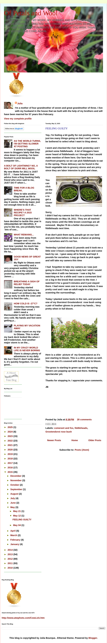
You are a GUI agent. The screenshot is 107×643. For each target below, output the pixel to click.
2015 (10, 472)
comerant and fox (63, 428)
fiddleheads (81, 428)
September (16, 489)
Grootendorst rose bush (58, 431)
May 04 (17, 525)
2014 (10, 550)
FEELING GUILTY (56, 128)
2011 (10, 563)
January (15, 544)
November (16, 480)
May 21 (17, 511)
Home (74, 440)
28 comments (84, 419)
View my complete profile (18, 118)
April (13, 531)
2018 (10, 458)
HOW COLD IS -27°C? (25, 303)
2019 (10, 454)
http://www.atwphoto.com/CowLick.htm (23, 618)
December (16, 476)
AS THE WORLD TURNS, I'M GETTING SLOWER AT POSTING (27, 144)
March (14, 535)
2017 (10, 463)
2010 (10, 568)
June (13, 503)
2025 (10, 427)
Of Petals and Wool (31, 13)
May (12, 507)
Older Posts (94, 440)
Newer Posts (54, 440)
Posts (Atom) (82, 450)
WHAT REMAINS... (24, 234)
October (15, 485)
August (14, 494)
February (15, 539)
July (13, 498)
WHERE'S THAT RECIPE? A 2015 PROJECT (23, 213)
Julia (20, 103)
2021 (10, 445)
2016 (10, 467)
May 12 (17, 515)
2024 (10, 431)
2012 (10, 559)
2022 (10, 440)
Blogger (92, 638)
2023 (10, 436)
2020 (10, 449)
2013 (10, 554)
